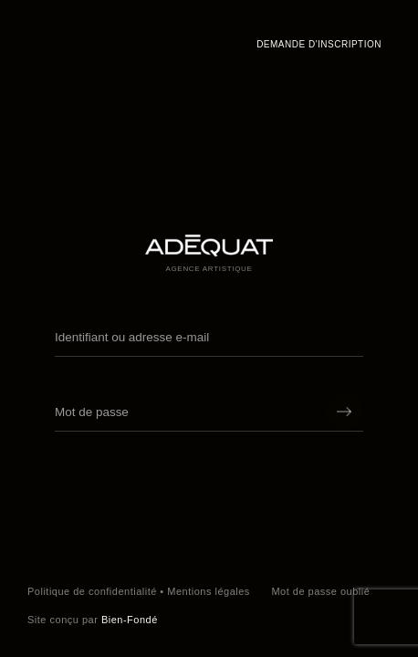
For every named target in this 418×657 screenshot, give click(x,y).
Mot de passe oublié (320, 591)
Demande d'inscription (318, 44)
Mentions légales (208, 591)
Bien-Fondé (129, 619)
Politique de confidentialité (92, 591)
